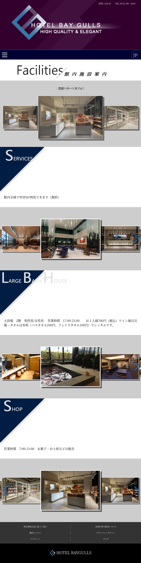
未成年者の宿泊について (105, 526)
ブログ (106, 538)
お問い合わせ (104, 3)
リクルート (35, 538)
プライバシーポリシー (105, 532)
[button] (4, 238)
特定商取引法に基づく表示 (35, 526)
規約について (35, 532)
